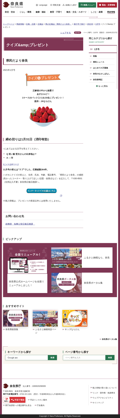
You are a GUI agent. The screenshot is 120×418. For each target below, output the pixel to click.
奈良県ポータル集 (109, 339)
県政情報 (20, 24)
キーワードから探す (19, 352)
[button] (41, 5)
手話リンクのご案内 (38, 400)
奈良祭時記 (97, 80)
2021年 (90, 24)
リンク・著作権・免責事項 (103, 393)
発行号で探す (79, 24)
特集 (95, 56)
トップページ (8, 24)
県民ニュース (98, 62)
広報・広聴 (30, 24)
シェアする (65, 33)
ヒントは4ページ (11, 164)
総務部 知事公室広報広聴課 (20, 224)
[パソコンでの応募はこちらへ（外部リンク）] (43, 195)
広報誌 (40, 24)
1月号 (97, 24)
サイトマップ (98, 403)
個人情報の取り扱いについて (104, 388)
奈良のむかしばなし (101, 74)
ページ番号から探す (77, 352)
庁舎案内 (40, 405)
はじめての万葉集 (100, 68)
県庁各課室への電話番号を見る (18, 405)
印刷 (78, 32)
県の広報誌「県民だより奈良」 (58, 24)
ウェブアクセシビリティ (102, 398)
